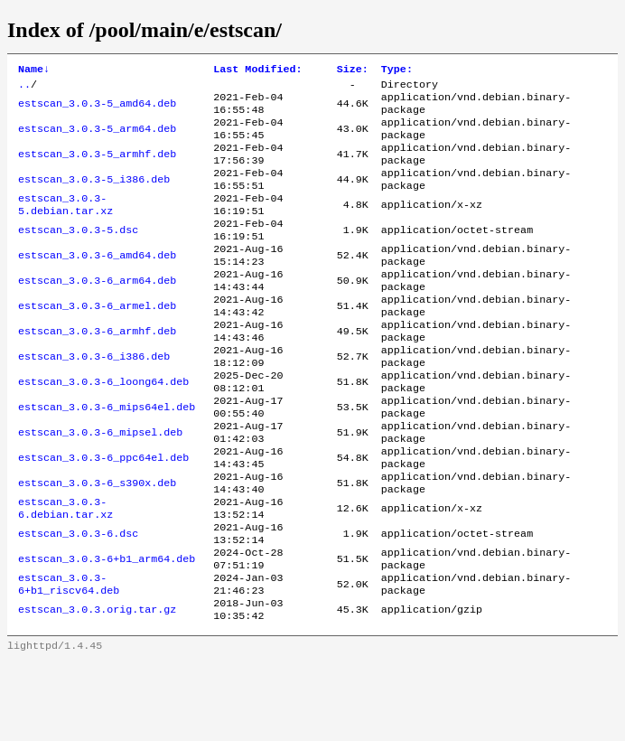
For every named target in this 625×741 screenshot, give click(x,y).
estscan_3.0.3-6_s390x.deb (97, 543)
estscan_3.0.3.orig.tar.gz (97, 687)
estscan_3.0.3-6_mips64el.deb (106, 456)
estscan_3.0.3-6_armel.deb (97, 340)
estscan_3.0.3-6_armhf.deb (97, 369)
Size (352, 70)
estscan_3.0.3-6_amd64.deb (97, 283)
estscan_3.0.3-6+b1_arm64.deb (106, 630)
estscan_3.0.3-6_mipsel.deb (100, 485)
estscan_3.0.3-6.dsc (78, 601)
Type (397, 70)
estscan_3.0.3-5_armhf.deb (97, 167)
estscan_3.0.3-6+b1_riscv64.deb (68, 658)
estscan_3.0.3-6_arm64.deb (97, 312)
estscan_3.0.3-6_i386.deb (94, 398)
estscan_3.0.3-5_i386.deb (94, 196)
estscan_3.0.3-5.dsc (78, 254)
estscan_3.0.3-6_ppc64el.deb (103, 514)
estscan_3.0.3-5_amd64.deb (97, 109)
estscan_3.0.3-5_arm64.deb (97, 138)
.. (24, 87)
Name (34, 70)
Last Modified (257, 70)
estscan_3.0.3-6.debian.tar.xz (65, 572)
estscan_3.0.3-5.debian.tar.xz (65, 225)
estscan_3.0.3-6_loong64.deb (103, 427)
